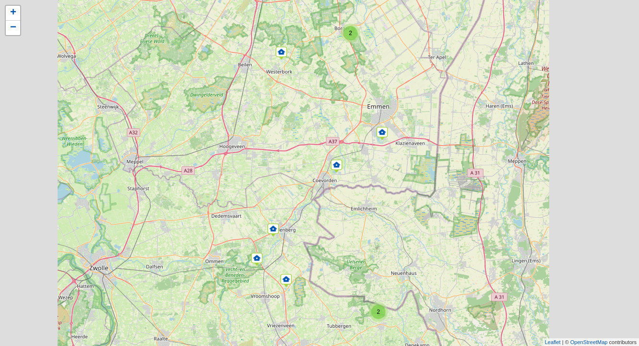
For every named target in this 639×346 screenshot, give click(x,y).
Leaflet (553, 342)
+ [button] (13, 13)
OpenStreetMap (589, 342)
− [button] (13, 28)
